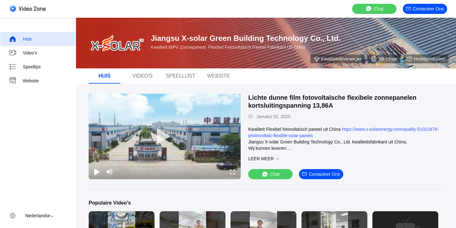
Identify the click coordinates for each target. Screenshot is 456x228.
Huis (20, 39)
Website (24, 81)
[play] (165, 136)
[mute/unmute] (109, 171)
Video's (23, 53)
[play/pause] (97, 171)
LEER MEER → (264, 158)
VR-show (383, 59)
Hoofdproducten (425, 59)
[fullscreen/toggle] (232, 171)
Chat (374, 8)
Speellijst (25, 67)
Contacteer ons (425, 8)
